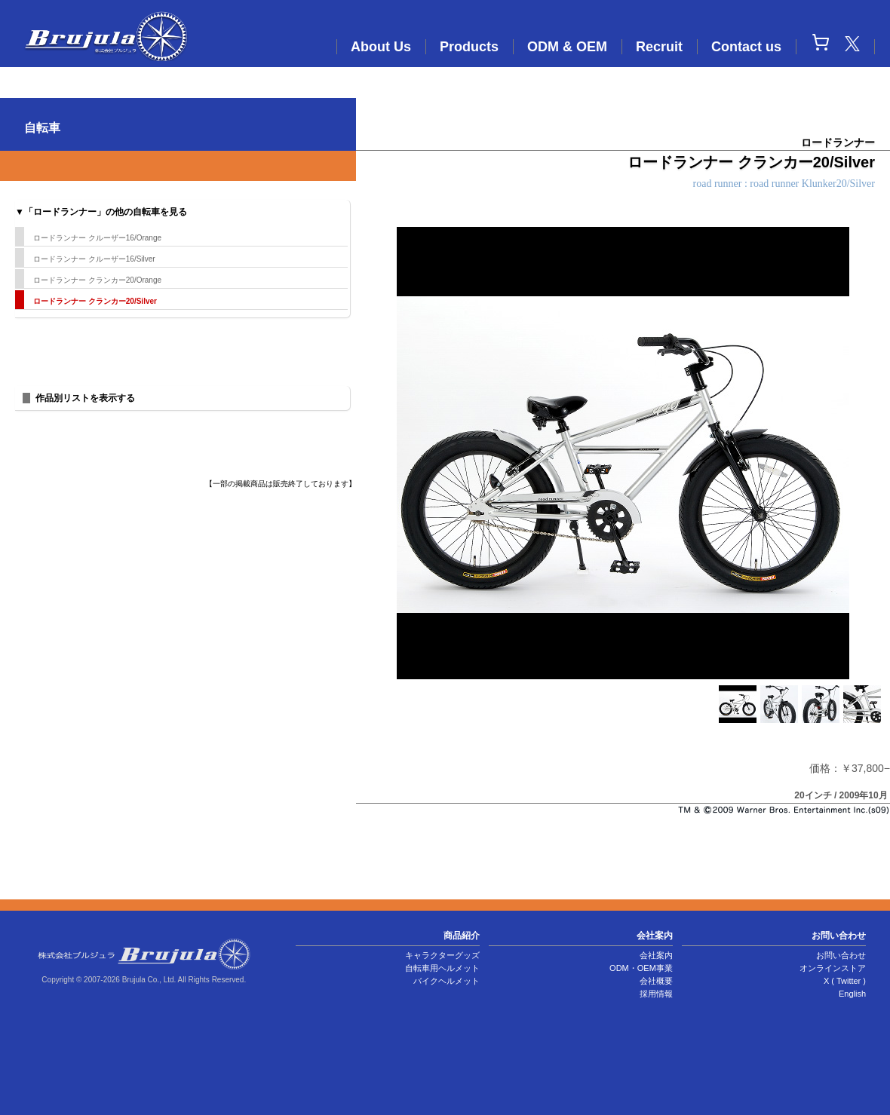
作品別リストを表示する (85, 398)
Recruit (659, 46)
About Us (381, 46)
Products (469, 46)
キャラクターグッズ (442, 955)
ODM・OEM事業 (641, 968)
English (852, 993)
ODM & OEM (567, 46)
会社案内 (656, 955)
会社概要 (656, 980)
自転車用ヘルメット (442, 968)
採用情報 (656, 993)
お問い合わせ (841, 955)
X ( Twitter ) (845, 980)
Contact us (746, 46)
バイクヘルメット (446, 980)
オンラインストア (832, 968)
